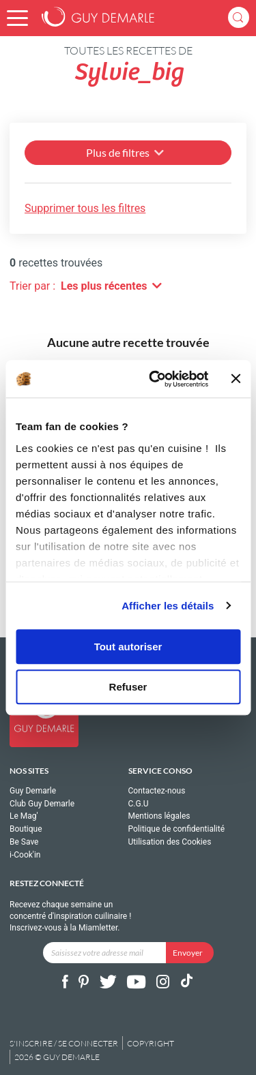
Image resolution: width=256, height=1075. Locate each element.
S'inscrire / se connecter (64, 1043)
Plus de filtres (126, 152)
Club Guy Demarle (42, 803)
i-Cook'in (25, 855)
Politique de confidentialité (176, 829)
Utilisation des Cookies (170, 842)
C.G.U (138, 803)
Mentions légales (159, 816)
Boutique (26, 829)
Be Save (24, 842)
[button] (17, 18)
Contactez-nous (157, 791)
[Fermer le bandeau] (235, 379)
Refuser (128, 687)
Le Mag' (24, 816)
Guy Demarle (33, 791)
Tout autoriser (128, 646)
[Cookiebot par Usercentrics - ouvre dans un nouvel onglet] (155, 379)
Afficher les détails (168, 605)
